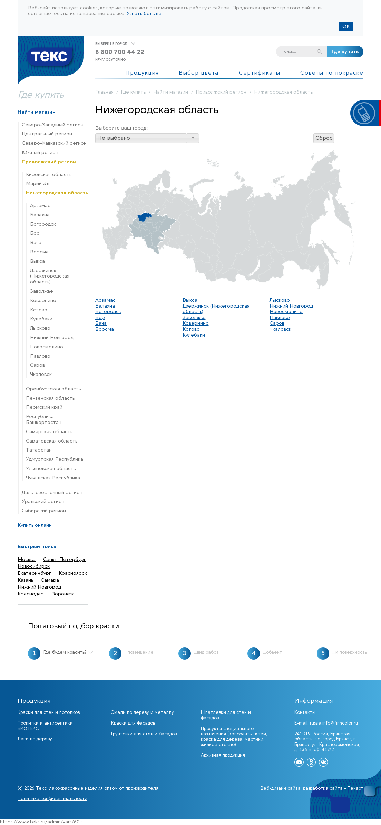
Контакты (304, 712)
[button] (193, 138)
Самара (50, 580)
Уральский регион (43, 501)
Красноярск (73, 573)
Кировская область (48, 174)
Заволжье (41, 291)
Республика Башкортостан (43, 419)
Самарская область (49, 432)
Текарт (355, 788)
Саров (37, 365)
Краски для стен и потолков (49, 712)
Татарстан (39, 450)
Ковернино (43, 300)
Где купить (345, 52)
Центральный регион (47, 134)
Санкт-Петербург (64, 559)
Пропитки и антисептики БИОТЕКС (45, 725)
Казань (25, 580)
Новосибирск (34, 566)
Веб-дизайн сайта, (281, 788)
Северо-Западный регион (53, 125)
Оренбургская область (53, 389)
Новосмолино (46, 347)
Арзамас (40, 205)
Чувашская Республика (53, 478)
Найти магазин (37, 112)
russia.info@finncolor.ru (334, 723)
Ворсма (39, 252)
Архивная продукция (223, 755)
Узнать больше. (145, 14)
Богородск (43, 224)
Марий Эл (37, 183)
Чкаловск (41, 374)
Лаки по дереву (35, 738)
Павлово (40, 356)
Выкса (37, 261)
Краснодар (31, 594)
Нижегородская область (57, 193)
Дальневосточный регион (52, 492)
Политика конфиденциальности (52, 798)
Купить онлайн (35, 525)
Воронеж (62, 594)
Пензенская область (50, 398)
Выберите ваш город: (121, 128)
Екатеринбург (34, 573)
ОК (346, 26)
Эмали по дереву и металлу (142, 712)
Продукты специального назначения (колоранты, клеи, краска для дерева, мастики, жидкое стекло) (234, 736)
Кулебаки (41, 319)
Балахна (40, 215)
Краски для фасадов (133, 723)
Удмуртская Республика (54, 459)
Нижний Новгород (52, 337)
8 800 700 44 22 (119, 52)
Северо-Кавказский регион (54, 143)
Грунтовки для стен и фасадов (144, 733)
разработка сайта (323, 788)
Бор (35, 233)
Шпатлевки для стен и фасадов (226, 715)
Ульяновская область (51, 469)
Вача (35, 242)
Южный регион (40, 152)
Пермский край (44, 407)
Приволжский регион (49, 162)
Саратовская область (51, 441)
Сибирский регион (44, 511)
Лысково (40, 328)
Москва (27, 559)
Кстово (38, 310)
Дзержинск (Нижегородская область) (49, 276)
